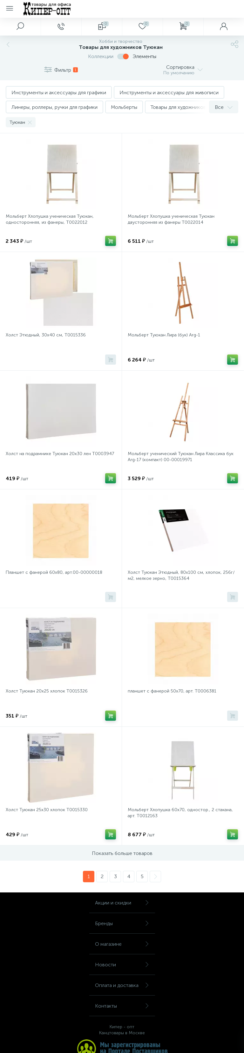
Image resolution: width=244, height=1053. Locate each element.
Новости (122, 965)
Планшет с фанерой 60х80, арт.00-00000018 (54, 572)
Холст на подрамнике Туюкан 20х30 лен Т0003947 (60, 453)
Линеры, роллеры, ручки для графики (54, 107)
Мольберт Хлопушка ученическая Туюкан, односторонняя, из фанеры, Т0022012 (50, 219)
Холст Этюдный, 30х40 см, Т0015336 (46, 335)
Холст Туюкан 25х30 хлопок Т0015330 (47, 809)
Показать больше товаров (122, 853)
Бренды (122, 923)
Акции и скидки (122, 903)
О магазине (122, 944)
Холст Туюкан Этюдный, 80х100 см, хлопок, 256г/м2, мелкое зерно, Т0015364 (181, 575)
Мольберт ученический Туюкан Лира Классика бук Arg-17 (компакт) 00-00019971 (181, 456)
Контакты (122, 1006)
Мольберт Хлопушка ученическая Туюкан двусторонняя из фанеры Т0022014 (171, 219)
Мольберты (124, 107)
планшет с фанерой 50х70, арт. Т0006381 (172, 691)
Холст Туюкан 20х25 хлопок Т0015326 (47, 691)
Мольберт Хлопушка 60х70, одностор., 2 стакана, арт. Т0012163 (180, 812)
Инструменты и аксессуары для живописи (169, 92)
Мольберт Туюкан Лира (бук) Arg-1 (164, 335)
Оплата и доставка (122, 985)
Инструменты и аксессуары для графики (58, 92)
